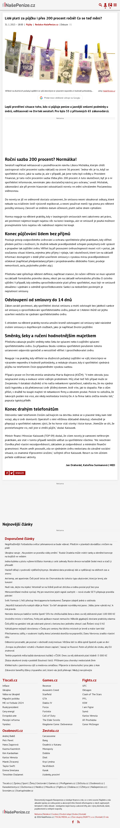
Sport (25, 783)
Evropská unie (9, 715)
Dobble (46, 753)
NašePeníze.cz (109, 91)
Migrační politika (10, 698)
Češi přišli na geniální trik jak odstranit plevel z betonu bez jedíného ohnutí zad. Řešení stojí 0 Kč (55, 623)
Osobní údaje (65, 814)
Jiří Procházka (89, 719)
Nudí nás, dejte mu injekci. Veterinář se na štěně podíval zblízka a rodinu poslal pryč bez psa (52, 586)
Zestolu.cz (50, 730)
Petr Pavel (7, 740)
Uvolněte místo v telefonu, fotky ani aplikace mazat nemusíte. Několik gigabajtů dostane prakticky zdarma (60, 618)
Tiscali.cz (9, 680)
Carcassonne (48, 736)
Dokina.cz (73, 786)
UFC (84, 685)
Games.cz (49, 680)
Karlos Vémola (90, 715)
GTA (44, 698)
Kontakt (82, 814)
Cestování (41, 783)
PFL (84, 698)
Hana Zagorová (10, 744)
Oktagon (86, 690)
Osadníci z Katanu (51, 744)
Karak (45, 770)
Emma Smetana (10, 770)
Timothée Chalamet (12, 774)
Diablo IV (47, 702)
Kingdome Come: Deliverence (57, 724)
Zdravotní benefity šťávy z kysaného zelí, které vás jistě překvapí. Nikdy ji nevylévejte (48, 670)
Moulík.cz (50, 786)
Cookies (55, 814)
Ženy (32, 783)
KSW (84, 702)
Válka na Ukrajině (11, 694)
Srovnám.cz (8, 790)
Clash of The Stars (92, 694)
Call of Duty (48, 715)
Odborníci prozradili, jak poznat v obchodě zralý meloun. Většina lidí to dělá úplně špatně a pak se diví (57, 642)
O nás (106, 817)
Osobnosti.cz (12, 730)
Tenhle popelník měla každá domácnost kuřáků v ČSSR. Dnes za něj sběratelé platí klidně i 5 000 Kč (56, 655)
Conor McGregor (90, 724)
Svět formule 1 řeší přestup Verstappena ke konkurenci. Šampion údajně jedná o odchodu (50, 600)
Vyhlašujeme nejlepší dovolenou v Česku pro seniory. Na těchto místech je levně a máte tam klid (54, 628)
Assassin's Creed (50, 690)
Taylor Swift (8, 765)
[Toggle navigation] (115, 5)
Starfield (46, 694)
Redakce (46, 814)
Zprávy (17, 783)
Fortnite (46, 711)
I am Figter (88, 707)
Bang (45, 740)
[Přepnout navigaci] (105, 5)
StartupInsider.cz (24, 790)
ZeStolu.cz (82, 783)
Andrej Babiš (8, 736)
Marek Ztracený (10, 761)
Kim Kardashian (10, 753)
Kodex (76, 814)
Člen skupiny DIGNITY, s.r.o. (83, 817)
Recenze (46, 685)
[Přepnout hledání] (100, 5)
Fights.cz (89, 680)
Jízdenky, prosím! (51, 774)
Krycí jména (48, 761)
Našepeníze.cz (98, 786)
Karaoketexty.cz (10, 786)
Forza (45, 707)
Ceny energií (8, 711)
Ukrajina (6, 690)
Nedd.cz (39, 786)
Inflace (5, 685)
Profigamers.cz (67, 783)
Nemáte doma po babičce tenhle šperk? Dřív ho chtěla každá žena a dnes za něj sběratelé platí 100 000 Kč (60, 613)
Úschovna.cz (27, 786)
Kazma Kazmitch (11, 748)
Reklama (38, 814)
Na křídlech (48, 765)
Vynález (6, 724)
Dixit (44, 757)
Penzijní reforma (11, 719)
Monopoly (47, 748)
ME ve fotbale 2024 (13, 702)
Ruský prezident (10, 707)
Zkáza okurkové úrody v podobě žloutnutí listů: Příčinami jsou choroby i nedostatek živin (50, 660)
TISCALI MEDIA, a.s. (62, 817)
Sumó (85, 711)
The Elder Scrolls (51, 719)
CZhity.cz (84, 786)
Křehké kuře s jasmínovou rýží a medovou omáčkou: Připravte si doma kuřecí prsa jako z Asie (52, 665)
